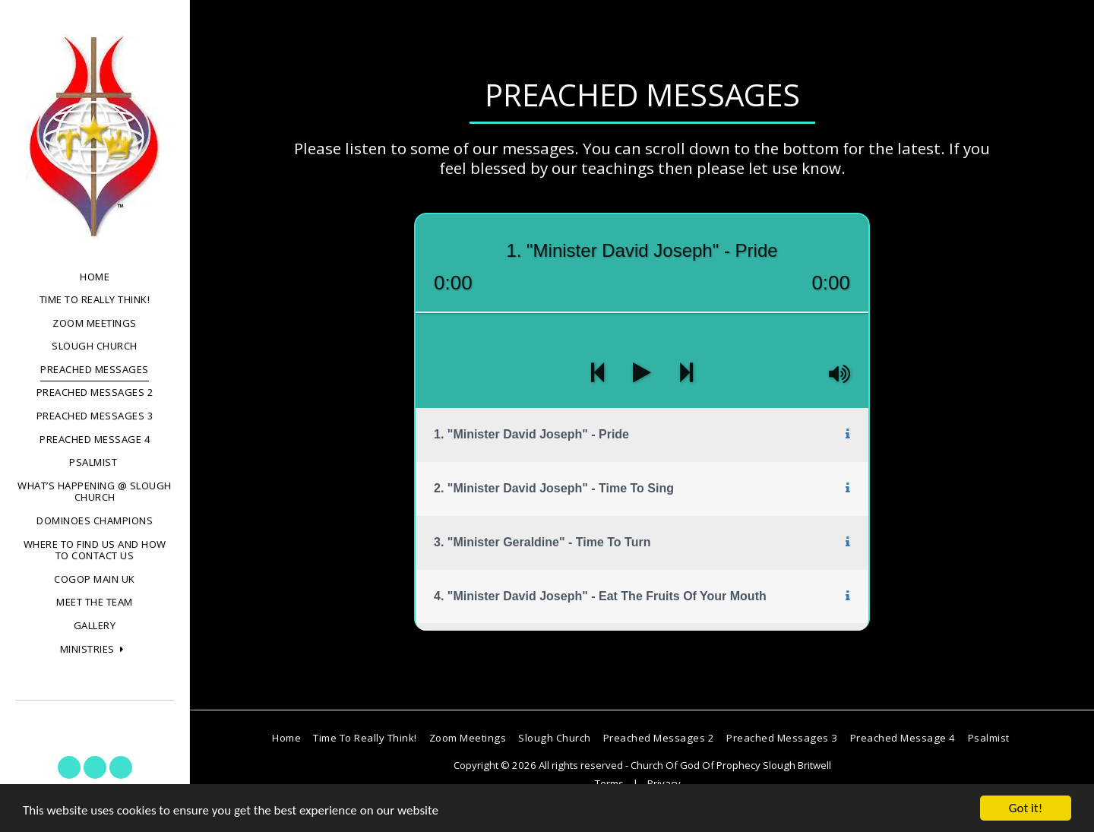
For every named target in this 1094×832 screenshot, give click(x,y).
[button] (95, 649)
